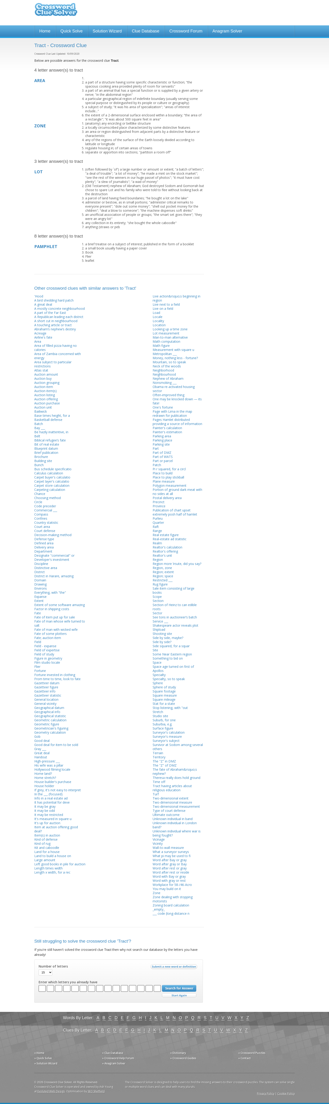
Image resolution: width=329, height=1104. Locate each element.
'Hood (38, 296)
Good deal (42, 740)
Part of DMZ (162, 452)
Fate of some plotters (50, 633)
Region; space (163, 576)
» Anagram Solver (113, 1063)
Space (157, 662)
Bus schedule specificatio (53, 469)
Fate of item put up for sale (54, 617)
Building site (43, 461)
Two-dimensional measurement (176, 806)
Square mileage (164, 699)
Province (159, 506)
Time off (159, 782)
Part (156, 448)
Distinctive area (45, 568)
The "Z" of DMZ (165, 765)
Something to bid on (168, 658)
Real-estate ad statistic (169, 539)
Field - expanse (45, 646)
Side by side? (162, 642)
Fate (37, 613)
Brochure (41, 456)
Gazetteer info (45, 691)
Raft (156, 526)
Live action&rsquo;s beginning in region (176, 298)
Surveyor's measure (167, 736)
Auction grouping (46, 382)
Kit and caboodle (46, 847)
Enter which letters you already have (68, 982)
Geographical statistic (50, 716)
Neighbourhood (164, 374)
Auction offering (46, 399)
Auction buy (43, 378)
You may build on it (167, 889)
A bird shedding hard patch (54, 300)
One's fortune (163, 407)
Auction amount (46, 374)
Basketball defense (48, 419)
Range (157, 531)
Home (44, 31)
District (39, 572)
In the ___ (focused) (48, 794)
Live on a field (163, 308)
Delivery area (44, 547)
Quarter (158, 522)
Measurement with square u (173, 350)
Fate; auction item (47, 638)
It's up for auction (47, 823)
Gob (37, 736)
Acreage (40, 333)
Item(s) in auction (47, 835)
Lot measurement (166, 333)
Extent (39, 601)
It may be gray (45, 806)
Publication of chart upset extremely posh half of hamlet (175, 512)
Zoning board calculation (171, 905)
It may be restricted (48, 815)
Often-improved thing (168, 395)
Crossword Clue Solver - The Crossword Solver (56, 11)
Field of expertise (47, 650)
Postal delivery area (167, 498)
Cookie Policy (286, 1094)
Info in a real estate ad (51, 798)
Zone (156, 893)
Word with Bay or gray (169, 876)
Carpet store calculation (51, 485)
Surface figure (163, 728)
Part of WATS (163, 456)
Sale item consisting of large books (173, 590)
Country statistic (46, 522)
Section (158, 601)
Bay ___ (39, 428)
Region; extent (163, 572)
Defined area (43, 543)
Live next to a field (166, 304)
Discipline (41, 563)
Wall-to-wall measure (168, 847)
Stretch (158, 712)
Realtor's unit (162, 555)
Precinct (158, 502)
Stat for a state (164, 703)
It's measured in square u (53, 819)
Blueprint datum (46, 448)
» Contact (244, 1058)
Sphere (158, 683)
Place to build (162, 473)
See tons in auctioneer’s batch (175, 617)
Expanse (40, 596)
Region (158, 559)
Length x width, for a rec (52, 872)
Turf (156, 794)
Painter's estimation (167, 432)
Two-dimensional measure (172, 802)
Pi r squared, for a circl (169, 469)
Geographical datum (49, 708)
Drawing (40, 584)
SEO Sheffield (96, 1091)
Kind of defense (46, 839)
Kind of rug (42, 843)
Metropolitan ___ (165, 354)
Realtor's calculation (167, 547)
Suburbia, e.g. (162, 724)
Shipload (159, 629)
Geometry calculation (50, 732)
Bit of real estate (46, 444)
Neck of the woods (167, 366)
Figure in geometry (48, 658)
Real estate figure (166, 535)
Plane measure (164, 481)
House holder (44, 786)
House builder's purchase (52, 782)
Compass (41, 514)
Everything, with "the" (50, 592)
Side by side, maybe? (168, 638)
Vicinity (158, 843)
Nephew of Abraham (168, 378)
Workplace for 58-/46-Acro (172, 884)
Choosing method (47, 498)
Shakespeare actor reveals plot (175, 625)
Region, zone (162, 568)
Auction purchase (47, 403)
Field (37, 642)
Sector (157, 613)
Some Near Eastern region (172, 654)
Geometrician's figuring (51, 728)
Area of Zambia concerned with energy (57, 356)
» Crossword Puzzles (251, 1053)
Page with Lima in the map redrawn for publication (172, 413)
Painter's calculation (167, 428)
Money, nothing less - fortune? (175, 358)
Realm (157, 543)
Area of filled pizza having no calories (55, 347)
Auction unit (43, 407)
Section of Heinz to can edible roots (175, 607)
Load (156, 312)
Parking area (162, 436)
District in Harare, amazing (54, 576)
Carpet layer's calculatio (51, 481)
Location (159, 325)
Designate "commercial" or (54, 555)
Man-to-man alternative (170, 337)
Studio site (160, 716)
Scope (157, 596)
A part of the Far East (50, 312)
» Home (39, 1053)
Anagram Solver (227, 31)
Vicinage (159, 839)
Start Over (179, 995)
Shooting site (162, 633)
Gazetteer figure (46, 687)
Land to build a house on (52, 856)
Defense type (44, 539)
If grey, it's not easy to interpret (57, 790)
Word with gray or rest (169, 880)
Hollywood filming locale (52, 769)
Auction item (43, 387)
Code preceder (45, 506)
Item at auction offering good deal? (56, 829)
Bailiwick (40, 411)
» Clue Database (112, 1053)
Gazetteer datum (46, 683)
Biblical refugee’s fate (50, 440)
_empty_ (159, 909)
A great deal (43, 304)
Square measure (165, 695)
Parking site (161, 444)
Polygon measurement (169, 485)
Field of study (44, 654)
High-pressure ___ (47, 761)
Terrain (158, 753)
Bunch (39, 465)
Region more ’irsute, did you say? (177, 563)
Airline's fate (43, 337)
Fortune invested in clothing (54, 675)
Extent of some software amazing (59, 605)
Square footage (164, 691)
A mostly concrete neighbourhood (59, 308)
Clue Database (145, 31)
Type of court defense (169, 810)
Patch (157, 465)
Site (155, 650)
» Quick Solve (43, 1058)
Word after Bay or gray (170, 860)
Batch (38, 424)
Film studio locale (47, 662)
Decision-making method (53, 535)
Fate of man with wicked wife (56, 629)
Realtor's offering (165, 551)
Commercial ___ (45, 510)
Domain (40, 580)
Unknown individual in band (173, 819)
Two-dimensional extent (170, 798)
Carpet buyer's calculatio (52, 477)
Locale (157, 317)
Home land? (43, 773)
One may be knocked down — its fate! (177, 401)
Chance (39, 494)
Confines (40, 518)
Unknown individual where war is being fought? (177, 833)
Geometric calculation (50, 720)
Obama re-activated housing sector (174, 389)
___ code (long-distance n (171, 913)
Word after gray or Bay (170, 864)
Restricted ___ (162, 580)
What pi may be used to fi (172, 856)
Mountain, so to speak (169, 362)
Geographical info (47, 712)
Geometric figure (46, 724)
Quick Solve (72, 31)
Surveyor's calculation (169, 732)
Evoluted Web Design (51, 1091)
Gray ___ (40, 749)
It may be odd (44, 810)
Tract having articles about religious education (172, 788)
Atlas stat (41, 370)
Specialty (159, 675)
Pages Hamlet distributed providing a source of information (177, 421)
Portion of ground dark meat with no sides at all (177, 491)
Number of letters (53, 966)
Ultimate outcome (166, 815)
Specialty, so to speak (169, 679)
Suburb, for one (164, 720)
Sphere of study (164, 687)
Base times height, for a (52, 415)
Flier (37, 666)
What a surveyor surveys (171, 852)
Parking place (162, 440)
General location (46, 699)
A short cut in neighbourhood (55, 321)
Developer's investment (51, 559)
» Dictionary (178, 1053)
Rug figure (160, 584)
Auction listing (44, 395)
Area (37, 341)
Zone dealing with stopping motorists (173, 899)
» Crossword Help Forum (118, 1058)
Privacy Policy (265, 1094)
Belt (37, 436)
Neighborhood (163, 370)
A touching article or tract (53, 325)
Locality (158, 321)
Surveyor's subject (166, 740)
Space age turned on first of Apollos (173, 668)
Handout (40, 757)
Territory (159, 757)
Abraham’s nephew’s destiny (55, 329)
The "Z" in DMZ (164, 761)
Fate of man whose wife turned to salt (59, 623)
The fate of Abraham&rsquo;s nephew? (175, 771)
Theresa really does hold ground (176, 777)
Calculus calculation (48, 473)
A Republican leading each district (58, 317)
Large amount (44, 860)
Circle (38, 502)
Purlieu (158, 518)
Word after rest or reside (171, 872)
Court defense (44, 531)
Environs (40, 588)
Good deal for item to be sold (56, 745)
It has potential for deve (52, 802)
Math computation (166, 341)
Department (43, 551)
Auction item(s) (45, 391)
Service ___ (160, 621)
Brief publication (46, 452)
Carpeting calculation (49, 489)
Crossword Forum (185, 31)
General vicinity (45, 703)
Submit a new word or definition (174, 967)
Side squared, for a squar (171, 646)
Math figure (161, 345)
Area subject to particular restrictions (53, 364)
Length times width (48, 868)
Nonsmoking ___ (165, 382)
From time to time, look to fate (57, 679)
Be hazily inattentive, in (51, 432)
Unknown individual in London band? (175, 825)
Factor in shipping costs (51, 609)
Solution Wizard (107, 31)
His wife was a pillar (48, 765)
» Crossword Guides (183, 1058)
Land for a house (47, 852)
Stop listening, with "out (170, 708)
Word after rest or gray (170, 868)
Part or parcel (163, 461)
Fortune (40, 670)
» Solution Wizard (45, 1063)
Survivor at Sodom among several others (178, 747)
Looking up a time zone (170, 329)
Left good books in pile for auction (59, 864)
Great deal (42, 753)
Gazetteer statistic (47, 695)
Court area (42, 526)
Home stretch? (45, 777)
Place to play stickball (168, 477)
